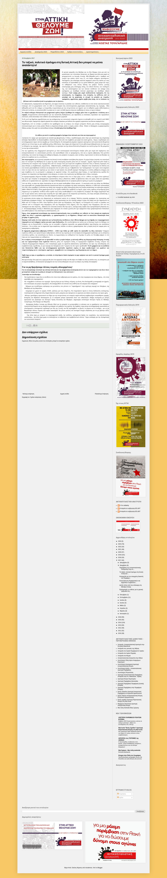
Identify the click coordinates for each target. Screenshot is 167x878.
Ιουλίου (122, 600)
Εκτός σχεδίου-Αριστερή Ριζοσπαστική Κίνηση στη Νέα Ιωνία (129, 700)
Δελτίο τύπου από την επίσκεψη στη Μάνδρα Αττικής (130, 586)
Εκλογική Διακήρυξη (124, 752)
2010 (120, 633)
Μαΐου (122, 605)
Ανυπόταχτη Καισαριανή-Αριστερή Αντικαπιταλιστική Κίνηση (128, 665)
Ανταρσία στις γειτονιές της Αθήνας (128, 648)
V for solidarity (124, 505)
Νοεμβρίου (123, 565)
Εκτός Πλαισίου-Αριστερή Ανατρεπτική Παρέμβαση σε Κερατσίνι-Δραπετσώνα (130, 692)
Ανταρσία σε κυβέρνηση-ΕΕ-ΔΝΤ (130, 508)
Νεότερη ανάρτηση (28, 394)
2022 (120, 546)
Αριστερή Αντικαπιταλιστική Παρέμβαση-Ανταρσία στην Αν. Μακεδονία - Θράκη (130, 675)
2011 (120, 630)
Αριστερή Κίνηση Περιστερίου (127, 679)
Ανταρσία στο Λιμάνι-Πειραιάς (127, 653)
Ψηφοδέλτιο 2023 (57, 52)
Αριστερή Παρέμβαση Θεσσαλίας (128, 681)
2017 (120, 560)
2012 (120, 628)
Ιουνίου (122, 603)
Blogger (100, 867)
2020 (120, 552)
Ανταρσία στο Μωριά (124, 655)
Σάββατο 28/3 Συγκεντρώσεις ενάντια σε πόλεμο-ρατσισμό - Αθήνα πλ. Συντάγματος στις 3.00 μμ (130, 722)
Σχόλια (120, 797)
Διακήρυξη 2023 (41, 52)
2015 (120, 620)
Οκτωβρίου (123, 594)
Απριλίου (123, 608)
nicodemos (88, 867)
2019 (120, 555)
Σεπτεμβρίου (124, 597)
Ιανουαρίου (123, 613)
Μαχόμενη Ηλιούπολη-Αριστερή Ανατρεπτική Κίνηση (127, 704)
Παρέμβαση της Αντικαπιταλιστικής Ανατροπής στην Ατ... (130, 568)
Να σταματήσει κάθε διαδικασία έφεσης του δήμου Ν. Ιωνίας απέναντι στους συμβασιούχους (129, 733)
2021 (120, 549)
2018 (120, 557)
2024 (120, 541)
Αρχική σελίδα (25, 52)
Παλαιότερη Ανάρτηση (101, 394)
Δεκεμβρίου (123, 562)
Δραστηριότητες (92, 52)
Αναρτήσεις (121, 794)
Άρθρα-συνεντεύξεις (75, 52)
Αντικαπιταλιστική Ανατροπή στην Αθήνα (130, 658)
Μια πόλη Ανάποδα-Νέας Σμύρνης (128, 708)
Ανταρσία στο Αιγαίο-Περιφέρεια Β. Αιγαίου (131, 651)
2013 (120, 625)
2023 (120, 544)
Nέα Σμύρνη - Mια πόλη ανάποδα (129, 750)
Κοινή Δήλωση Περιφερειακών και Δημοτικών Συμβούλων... (129, 581)
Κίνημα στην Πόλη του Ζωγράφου (129, 755)
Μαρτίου (122, 611)
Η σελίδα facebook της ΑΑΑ (126, 197)
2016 (120, 617)
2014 (120, 622)
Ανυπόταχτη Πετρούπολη (125, 672)
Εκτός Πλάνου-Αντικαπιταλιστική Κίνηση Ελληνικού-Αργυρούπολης (130, 696)
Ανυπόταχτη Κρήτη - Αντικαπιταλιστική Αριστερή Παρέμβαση (129, 669)
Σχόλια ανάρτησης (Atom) (38, 397)
